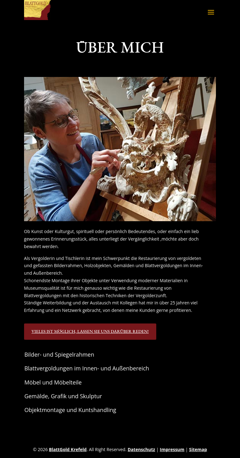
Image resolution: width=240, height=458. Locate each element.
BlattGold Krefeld (68, 449)
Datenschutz (141, 449)
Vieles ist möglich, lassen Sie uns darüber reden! (90, 331)
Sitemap (198, 449)
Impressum (172, 449)
